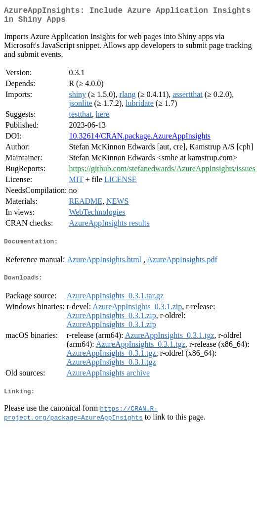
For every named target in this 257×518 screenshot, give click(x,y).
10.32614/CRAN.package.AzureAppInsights (140, 140)
